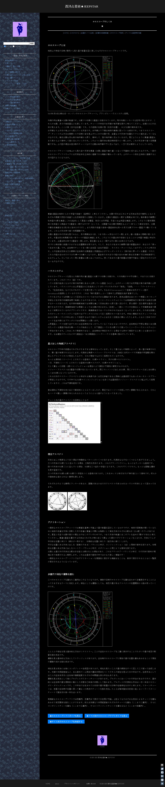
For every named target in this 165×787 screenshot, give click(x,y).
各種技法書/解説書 (12, 139)
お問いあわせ (91, 784)
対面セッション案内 (12, 108)
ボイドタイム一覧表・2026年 (16, 83)
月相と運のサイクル (12, 78)
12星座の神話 (10, 203)
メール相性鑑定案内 (12, 102)
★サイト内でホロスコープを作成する (66, 721)
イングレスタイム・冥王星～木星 (17, 158)
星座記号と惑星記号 (12, 172)
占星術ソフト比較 (87, 33)
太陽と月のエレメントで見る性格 (17, 75)
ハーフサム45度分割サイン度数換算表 (19, 178)
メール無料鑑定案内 (12, 97)
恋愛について (10, 63)
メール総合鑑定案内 (12, 100)
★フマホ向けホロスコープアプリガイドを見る (106, 715)
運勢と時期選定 (11, 105)
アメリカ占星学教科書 (133, 33)
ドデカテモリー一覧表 (13, 181)
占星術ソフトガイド (12, 127)
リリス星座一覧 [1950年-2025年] (17, 167)
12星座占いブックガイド (14, 121)
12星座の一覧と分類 (12, 66)
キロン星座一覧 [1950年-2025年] (17, 169)
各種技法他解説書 (102, 33)
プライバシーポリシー (13, 228)
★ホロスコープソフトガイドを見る (65, 715)
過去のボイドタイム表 (13, 187)
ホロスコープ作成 (117, 33)
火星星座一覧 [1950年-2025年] (16, 164)
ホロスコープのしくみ (13, 69)
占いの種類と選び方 (12, 72)
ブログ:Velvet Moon (12, 225)
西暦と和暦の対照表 (12, 184)
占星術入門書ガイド (12, 124)
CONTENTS (75, 33)
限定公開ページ (11, 215)
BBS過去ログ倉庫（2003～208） (17, 222)
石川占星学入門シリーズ (14, 136)
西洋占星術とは (11, 60)
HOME (66, 33)
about (7, 231)
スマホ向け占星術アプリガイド (16, 130)
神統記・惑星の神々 (12, 200)
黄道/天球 (9, 175)
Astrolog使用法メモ (12, 142)
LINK (7, 219)
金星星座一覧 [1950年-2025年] (16, 161)
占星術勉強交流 (11, 145)
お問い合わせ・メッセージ (15, 234)
